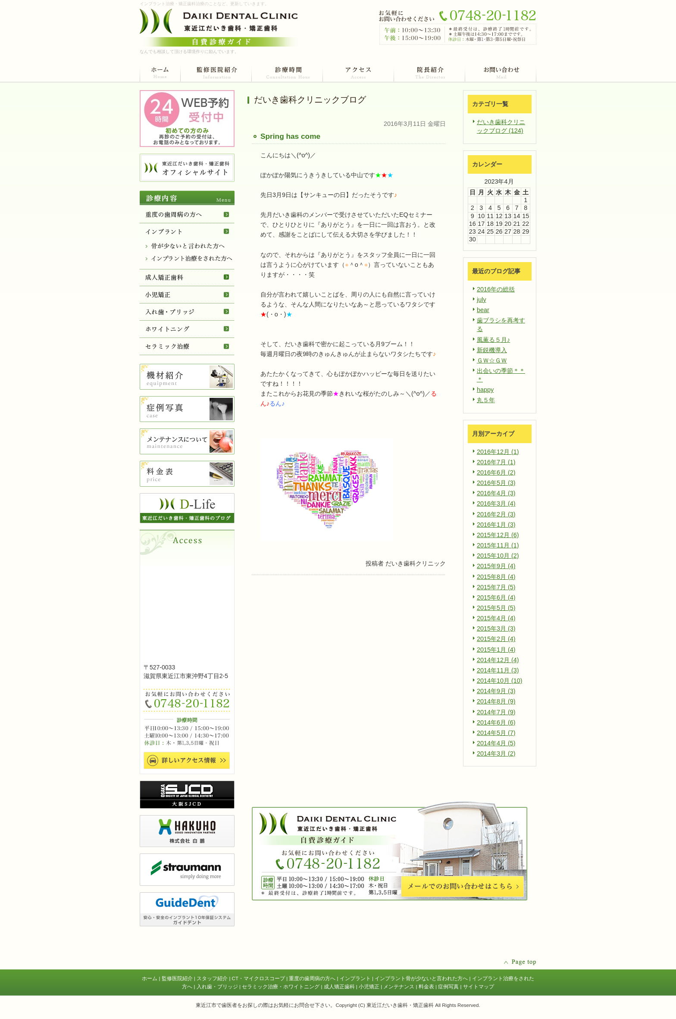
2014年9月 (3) (496, 691)
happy (485, 389)
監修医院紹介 (177, 978)
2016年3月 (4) (496, 503)
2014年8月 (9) (496, 701)
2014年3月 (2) (496, 753)
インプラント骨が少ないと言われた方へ (421, 978)
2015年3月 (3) (496, 628)
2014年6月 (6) (496, 722)
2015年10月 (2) (498, 555)
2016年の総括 (496, 289)
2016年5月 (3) (496, 482)
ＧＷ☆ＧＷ (492, 360)
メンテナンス (398, 986)
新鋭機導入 (492, 350)
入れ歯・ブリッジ (217, 986)
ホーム (149, 978)
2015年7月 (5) (496, 587)
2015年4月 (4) (496, 618)
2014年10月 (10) (500, 680)
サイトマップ (478, 986)
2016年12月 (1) (498, 451)
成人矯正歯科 (339, 986)
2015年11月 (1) (498, 545)
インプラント (355, 978)
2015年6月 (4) (496, 597)
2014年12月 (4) (498, 659)
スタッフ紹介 (212, 978)
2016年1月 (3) (496, 524)
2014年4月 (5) (496, 743)
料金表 (426, 986)
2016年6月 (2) (496, 472)
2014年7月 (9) (496, 712)
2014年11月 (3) (498, 670)
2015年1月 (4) (496, 649)
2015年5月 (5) (496, 607)
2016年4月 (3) (496, 493)
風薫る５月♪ (493, 339)
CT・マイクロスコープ (258, 978)
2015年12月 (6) (498, 534)
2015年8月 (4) (496, 576)
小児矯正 (369, 986)
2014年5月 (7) (496, 732)
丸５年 (486, 400)
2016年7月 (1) (496, 462)
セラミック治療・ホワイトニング (280, 986)
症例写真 (448, 986)
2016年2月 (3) (496, 514)
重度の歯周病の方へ (312, 978)
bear (483, 309)
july (481, 299)
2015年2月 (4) (496, 638)
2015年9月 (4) (496, 566)
